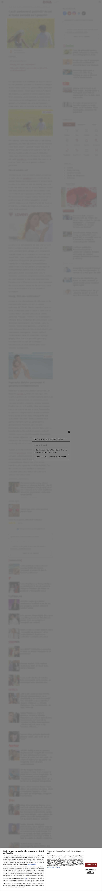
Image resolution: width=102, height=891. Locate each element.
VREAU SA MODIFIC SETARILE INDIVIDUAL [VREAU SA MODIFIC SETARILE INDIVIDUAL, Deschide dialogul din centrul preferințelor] (90, 871)
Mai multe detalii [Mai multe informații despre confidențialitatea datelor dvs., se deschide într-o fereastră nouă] (32, 864)
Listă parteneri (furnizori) (53, 867)
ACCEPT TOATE (91, 864)
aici (26, 878)
